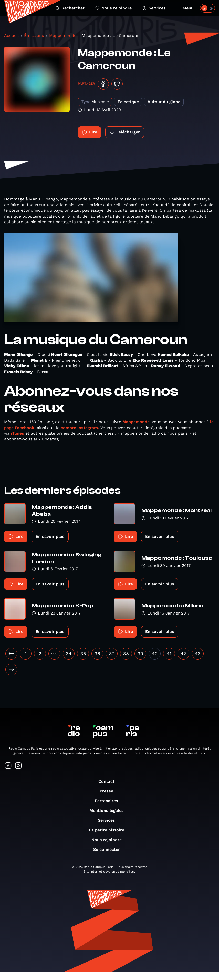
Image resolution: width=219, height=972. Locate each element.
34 (68, 653)
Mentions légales (109, 810)
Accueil (11, 35)
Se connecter (109, 849)
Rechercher (70, 8)
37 (111, 653)
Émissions (34, 35)
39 (140, 653)
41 (169, 653)
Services (154, 8)
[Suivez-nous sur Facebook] (8, 766)
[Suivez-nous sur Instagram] (18, 766)
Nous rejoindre (113, 8)
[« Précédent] (11, 653)
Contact (109, 781)
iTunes (17, 433)
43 (198, 653)
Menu (185, 8)
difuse (130, 871)
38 (126, 653)
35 (83, 653)
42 (183, 653)
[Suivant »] (11, 669)
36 (97, 653)
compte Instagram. (80, 427)
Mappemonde (62, 35)
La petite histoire (109, 830)
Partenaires (109, 800)
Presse (109, 791)
